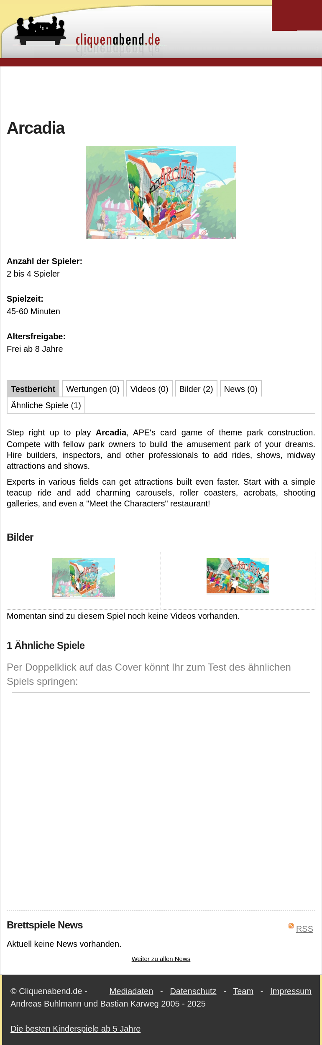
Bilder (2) (196, 389)
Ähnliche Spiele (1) (46, 405)
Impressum (291, 991)
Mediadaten (131, 991)
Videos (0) (149, 389)
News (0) (241, 389)
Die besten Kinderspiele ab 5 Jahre (75, 1028)
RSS (304, 928)
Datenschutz (193, 991)
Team (243, 991)
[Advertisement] (161, 91)
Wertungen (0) (92, 389)
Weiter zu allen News (161, 958)
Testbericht (33, 389)
